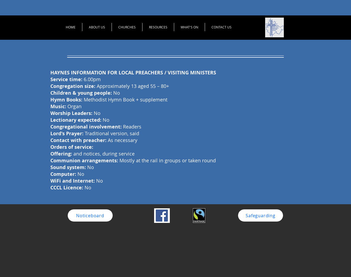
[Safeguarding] (260, 215)
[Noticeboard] (90, 215)
